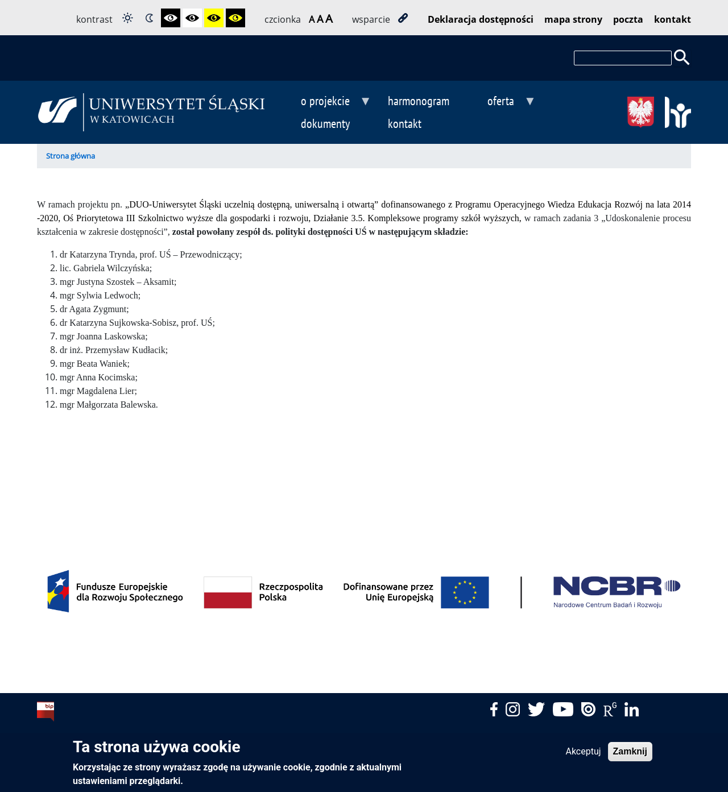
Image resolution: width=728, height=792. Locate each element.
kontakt (672, 19)
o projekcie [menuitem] (325, 102)
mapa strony (573, 19)
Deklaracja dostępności (480, 19)
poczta (628, 19)
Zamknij (630, 756)
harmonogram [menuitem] (418, 100)
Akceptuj (583, 755)
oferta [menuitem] (500, 102)
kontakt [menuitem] (404, 123)
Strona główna (70, 156)
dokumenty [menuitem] (325, 123)
